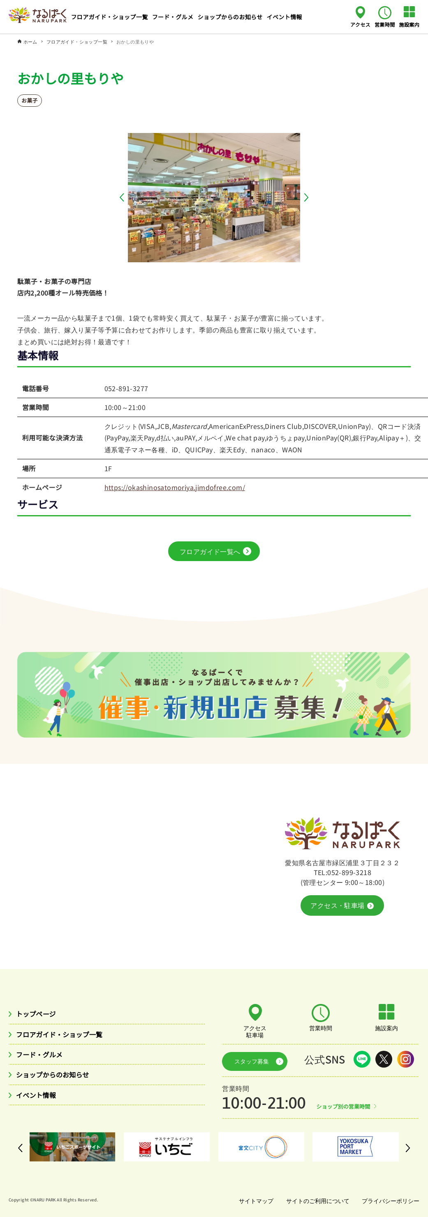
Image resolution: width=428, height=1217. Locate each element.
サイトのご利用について (315, 1197)
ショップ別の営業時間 (345, 1103)
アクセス (360, 24)
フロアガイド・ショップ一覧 (65, 1035)
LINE (362, 1059)
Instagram (405, 1059)
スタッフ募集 (248, 1059)
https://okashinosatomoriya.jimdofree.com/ (174, 487)
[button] (123, 197)
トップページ (38, 1014)
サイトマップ (252, 1197)
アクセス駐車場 (255, 1031)
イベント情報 (38, 1099)
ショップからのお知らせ (57, 1078)
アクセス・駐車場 (341, 905)
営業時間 (385, 24)
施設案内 (409, 24)
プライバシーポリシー (389, 1197)
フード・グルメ (42, 1056)
